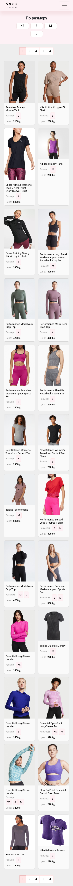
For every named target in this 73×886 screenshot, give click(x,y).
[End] (50, 51)
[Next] (43, 51)
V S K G (11, 4)
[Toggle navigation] (64, 5)
